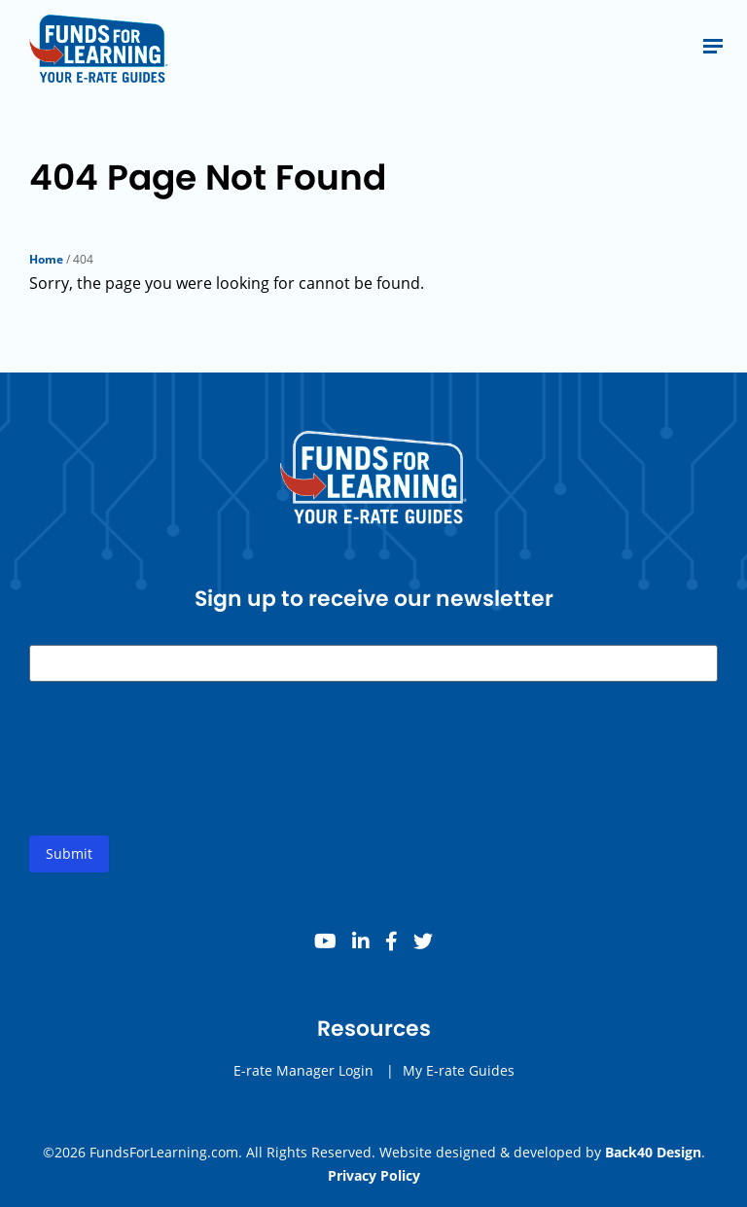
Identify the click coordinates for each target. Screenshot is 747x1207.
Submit (69, 853)
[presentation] (177, 774)
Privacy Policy (374, 1175)
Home (46, 259)
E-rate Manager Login (303, 1070)
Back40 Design (653, 1152)
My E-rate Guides (459, 1070)
